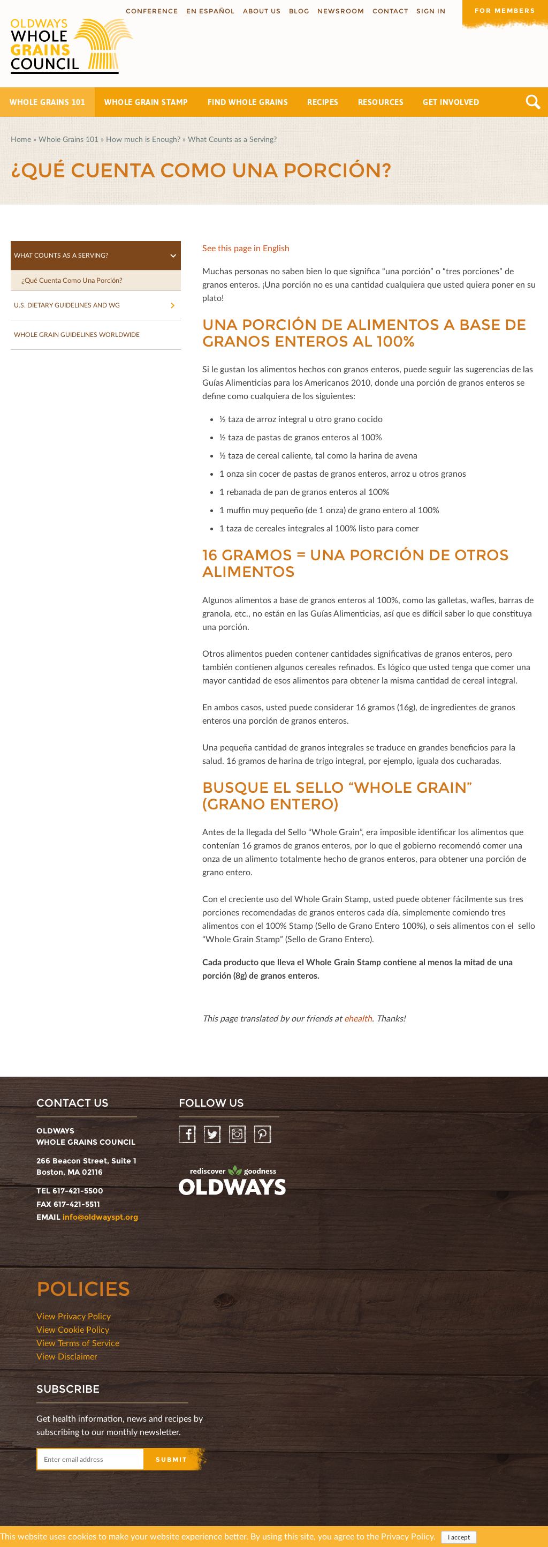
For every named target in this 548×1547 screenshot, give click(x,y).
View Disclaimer (66, 1356)
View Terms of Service (77, 1343)
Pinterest (263, 1134)
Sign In (431, 11)
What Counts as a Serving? (232, 139)
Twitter (213, 1134)
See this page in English (246, 248)
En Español (210, 11)
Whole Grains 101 (47, 102)
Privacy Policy (407, 1537)
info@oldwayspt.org (100, 1217)
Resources (381, 102)
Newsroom (340, 11)
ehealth (358, 1018)
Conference (152, 11)
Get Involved (451, 102)
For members (505, 10)
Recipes (323, 102)
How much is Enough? (143, 139)
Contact (390, 11)
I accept (459, 1538)
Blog (299, 11)
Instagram (238, 1134)
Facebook (188, 1134)
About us (262, 11)
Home (21, 139)
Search (533, 102)
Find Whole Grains (248, 102)
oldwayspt (232, 1181)
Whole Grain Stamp (146, 102)
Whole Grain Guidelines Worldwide (77, 335)
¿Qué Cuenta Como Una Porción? (72, 280)
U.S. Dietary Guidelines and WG (67, 305)
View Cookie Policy (72, 1329)
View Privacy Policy (73, 1316)
